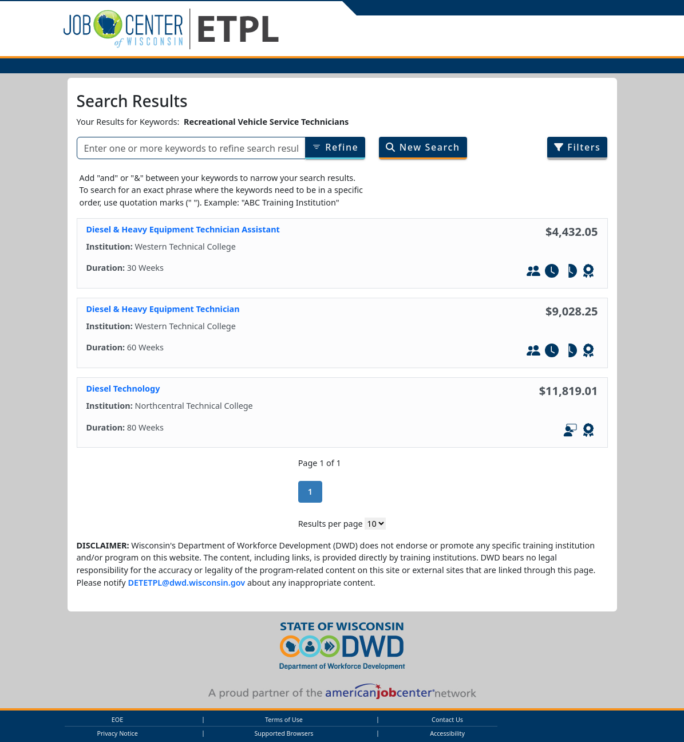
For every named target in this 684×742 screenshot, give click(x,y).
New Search (423, 147)
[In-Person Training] (533, 272)
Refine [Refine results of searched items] (335, 147)
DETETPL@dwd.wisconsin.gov (186, 582)
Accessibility (447, 733)
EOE (117, 719)
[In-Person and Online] (570, 431)
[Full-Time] (552, 272)
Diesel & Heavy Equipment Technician (163, 308)
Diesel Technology (123, 388)
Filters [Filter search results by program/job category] (577, 147)
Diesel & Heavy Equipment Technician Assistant (183, 229)
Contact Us (447, 719)
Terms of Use (284, 719)
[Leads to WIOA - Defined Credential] (588, 272)
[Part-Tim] (570, 272)
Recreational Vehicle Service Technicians (266, 121)
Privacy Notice (117, 733)
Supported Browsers (283, 733)
